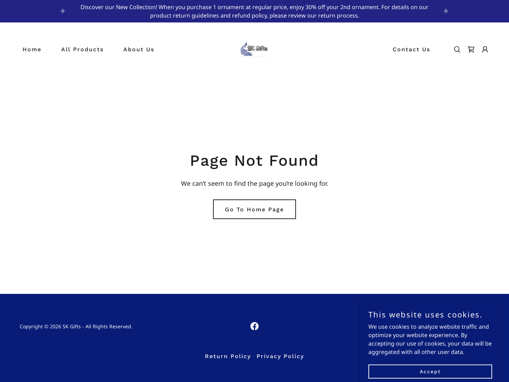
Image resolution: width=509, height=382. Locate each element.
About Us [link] (138, 49)
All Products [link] (82, 49)
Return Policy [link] (228, 356)
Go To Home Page (254, 209)
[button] (485, 49)
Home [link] (31, 49)
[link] (254, 49)
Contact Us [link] (411, 49)
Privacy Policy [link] (280, 356)
